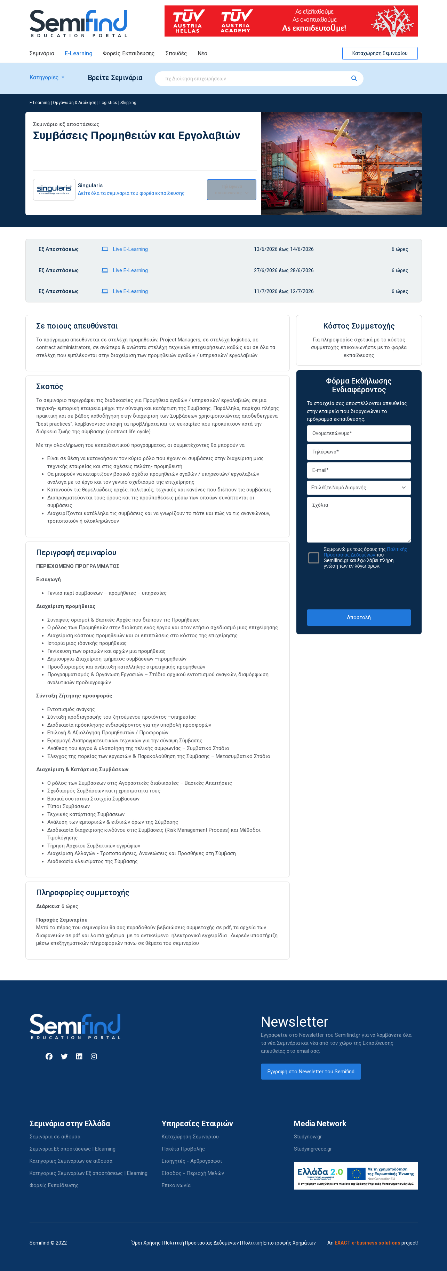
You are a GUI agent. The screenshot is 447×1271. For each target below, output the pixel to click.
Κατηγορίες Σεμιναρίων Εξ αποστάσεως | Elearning (88, 1173)
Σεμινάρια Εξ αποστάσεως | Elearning (72, 1149)
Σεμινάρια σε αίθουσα (55, 1137)
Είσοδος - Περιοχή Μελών (193, 1173)
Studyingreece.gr (313, 1149)
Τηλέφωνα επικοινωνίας (232, 189)
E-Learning (79, 53)
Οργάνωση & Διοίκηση (74, 102)
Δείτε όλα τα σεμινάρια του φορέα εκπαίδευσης (131, 193)
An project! (372, 1243)
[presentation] (360, 588)
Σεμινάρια (42, 53)
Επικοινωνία (176, 1185)
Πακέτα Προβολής (183, 1149)
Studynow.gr (308, 1137)
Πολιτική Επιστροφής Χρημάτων (279, 1243)
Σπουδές (176, 53)
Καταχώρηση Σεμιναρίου (380, 53)
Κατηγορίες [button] (45, 77)
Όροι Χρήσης (146, 1243)
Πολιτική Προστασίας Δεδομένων (201, 1243)
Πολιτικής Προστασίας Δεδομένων (365, 552)
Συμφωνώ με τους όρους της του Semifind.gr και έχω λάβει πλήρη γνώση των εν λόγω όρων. (365, 557)
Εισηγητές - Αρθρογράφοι (192, 1161)
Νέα (202, 53)
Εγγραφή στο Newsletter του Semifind (311, 1071)
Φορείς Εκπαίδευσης (129, 53)
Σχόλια (359, 520)
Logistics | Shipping (117, 102)
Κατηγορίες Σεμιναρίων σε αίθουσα (71, 1161)
